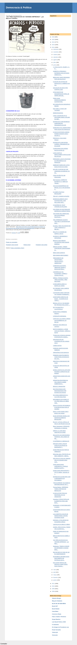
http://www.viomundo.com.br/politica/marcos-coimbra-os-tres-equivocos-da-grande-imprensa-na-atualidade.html (25, 227)
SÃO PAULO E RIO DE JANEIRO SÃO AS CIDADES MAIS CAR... (61, 460)
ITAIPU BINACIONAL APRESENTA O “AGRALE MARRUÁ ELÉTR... (60, 466)
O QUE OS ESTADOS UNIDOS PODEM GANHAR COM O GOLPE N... (61, 133)
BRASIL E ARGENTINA (59, 386)
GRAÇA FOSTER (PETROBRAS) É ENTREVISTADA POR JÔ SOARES (61, 407)
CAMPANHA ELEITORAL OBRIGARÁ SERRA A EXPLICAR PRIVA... (59, 267)
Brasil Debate (55, 608)
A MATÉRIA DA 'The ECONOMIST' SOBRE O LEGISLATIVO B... (60, 273)
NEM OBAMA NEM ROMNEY (60, 255)
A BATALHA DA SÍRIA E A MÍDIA (61, 524)
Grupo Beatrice (56, 619)
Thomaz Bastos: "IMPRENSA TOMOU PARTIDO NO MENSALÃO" (60, 489)
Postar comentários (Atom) (17, 248)
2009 (53, 588)
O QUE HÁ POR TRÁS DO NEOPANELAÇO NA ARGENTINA (60, 495)
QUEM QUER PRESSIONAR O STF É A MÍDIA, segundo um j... (61, 472)
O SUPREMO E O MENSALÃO (61, 441)
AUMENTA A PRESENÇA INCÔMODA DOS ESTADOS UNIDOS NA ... (61, 73)
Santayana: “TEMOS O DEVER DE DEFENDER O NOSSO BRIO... (61, 548)
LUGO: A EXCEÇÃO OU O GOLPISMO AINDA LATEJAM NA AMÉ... (61, 117)
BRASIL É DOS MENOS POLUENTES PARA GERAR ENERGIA (61, 242)
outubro (55, 54)
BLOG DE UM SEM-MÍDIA (59, 603)
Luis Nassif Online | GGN (59, 622)
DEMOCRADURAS (58, 113)
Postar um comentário (11, 242)
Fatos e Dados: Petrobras (59, 616)
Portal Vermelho (56, 629)
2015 (53, 39)
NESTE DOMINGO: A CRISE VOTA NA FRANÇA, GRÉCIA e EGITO (61, 330)
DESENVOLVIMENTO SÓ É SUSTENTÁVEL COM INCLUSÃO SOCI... (60, 200)
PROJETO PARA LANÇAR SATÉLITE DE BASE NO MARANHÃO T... (60, 445)
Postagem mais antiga (41, 244)
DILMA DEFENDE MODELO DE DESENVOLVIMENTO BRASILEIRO (61, 417)
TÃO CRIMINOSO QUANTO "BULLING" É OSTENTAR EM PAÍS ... (61, 221)
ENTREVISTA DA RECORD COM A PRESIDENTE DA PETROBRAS (61, 478)
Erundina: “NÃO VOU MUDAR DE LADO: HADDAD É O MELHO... (62, 227)
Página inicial (27, 244)
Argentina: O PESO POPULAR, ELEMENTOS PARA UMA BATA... (61, 501)
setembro (56, 57)
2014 (53, 42)
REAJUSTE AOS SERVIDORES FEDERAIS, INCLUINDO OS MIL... (61, 436)
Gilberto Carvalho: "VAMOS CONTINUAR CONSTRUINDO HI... (61, 248)
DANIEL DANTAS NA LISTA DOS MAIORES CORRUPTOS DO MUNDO (61, 371)
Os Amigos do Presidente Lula (60, 627)
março (55, 574)
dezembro (56, 49)
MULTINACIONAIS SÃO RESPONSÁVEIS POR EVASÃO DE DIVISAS (59, 390)
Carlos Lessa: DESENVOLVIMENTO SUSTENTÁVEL (59, 100)
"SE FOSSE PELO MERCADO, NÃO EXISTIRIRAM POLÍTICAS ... (61, 215)
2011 (53, 583)
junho (54, 65)
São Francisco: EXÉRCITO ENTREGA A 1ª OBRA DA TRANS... (60, 181)
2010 (53, 586)
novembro (56, 52)
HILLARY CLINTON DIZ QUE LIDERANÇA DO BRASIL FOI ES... (61, 171)
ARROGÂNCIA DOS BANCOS (61, 352)
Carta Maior (55, 611)
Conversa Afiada (56, 614)
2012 (53, 47)
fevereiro (55, 577)
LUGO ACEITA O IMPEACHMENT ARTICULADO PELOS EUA (62, 154)
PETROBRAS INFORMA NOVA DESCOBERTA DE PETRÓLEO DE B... (61, 558)
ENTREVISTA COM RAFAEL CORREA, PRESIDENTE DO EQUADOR (61, 144)
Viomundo (55, 635)
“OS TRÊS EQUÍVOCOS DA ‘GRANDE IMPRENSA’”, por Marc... (61, 541)
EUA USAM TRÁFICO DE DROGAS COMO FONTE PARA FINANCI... (60, 564)
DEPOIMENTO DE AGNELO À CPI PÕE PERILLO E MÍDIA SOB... (61, 401)
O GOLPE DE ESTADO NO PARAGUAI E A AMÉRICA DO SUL (61, 83)
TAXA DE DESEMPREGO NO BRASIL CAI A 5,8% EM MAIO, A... (61, 187)
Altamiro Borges (56, 598)
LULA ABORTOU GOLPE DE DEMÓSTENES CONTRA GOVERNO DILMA (60, 515)
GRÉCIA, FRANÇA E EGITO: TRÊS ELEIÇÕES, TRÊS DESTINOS (60, 279)
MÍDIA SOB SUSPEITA (59, 252)
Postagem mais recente (12, 244)
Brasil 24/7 (55, 606)
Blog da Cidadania (57, 601)
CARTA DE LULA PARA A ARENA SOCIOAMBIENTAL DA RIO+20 (61, 320)
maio (54, 569)
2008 (53, 591)
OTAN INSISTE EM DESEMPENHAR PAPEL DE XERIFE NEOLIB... (61, 93)
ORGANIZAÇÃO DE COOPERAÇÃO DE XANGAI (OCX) (61, 341)
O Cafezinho (55, 624)
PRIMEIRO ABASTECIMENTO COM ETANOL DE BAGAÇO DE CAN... (61, 357)
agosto (55, 59)
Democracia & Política (18, 7)
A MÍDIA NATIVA (57, 345)
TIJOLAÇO (55, 632)
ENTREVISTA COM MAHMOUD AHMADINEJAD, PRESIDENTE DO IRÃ (61, 123)
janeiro (55, 580)
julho (54, 62)
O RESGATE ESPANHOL (59, 316)
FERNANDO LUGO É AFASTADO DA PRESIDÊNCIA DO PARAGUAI (62, 160)
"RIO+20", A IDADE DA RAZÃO (61, 196)
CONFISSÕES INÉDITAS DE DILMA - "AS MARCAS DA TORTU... (60, 298)
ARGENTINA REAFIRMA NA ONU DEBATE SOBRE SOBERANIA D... (60, 382)
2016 (53, 37)
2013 (53, 44)
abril (54, 572)
